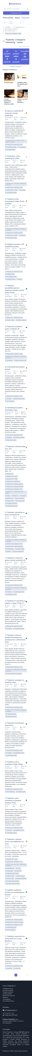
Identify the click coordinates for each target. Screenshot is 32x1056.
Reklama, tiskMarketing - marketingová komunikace (16, 184)
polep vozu (15, 495)
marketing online (20, 791)
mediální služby (10, 274)
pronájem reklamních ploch (12, 883)
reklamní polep (10, 500)
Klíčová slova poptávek (9, 995)
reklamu (19, 279)
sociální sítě (9, 360)
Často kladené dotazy (8, 1001)
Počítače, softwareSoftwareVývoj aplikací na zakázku (15, 141)
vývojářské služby (10, 149)
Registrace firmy (8, 988)
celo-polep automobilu (11, 506)
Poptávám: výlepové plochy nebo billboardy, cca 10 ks (14, 841)
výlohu (18, 868)
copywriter (9, 968)
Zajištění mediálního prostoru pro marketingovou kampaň (14, 892)
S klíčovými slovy (19, 27)
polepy (8, 495)
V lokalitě (7, 27)
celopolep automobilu (11, 503)
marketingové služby (11, 147)
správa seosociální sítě (20, 360)
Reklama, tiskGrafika (11, 476)
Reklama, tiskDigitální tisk (13, 481)
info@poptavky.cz (10, 1010)
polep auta (23, 495)
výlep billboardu (10, 868)
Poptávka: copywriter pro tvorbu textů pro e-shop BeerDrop (15, 938)
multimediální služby (11, 276)
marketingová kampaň (19, 398)
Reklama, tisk (9, 473)
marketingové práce (11, 440)
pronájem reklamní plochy (12, 881)
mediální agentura (10, 279)
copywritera (16, 968)
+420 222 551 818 (10, 1015)
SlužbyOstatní (10, 320)
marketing (22, 190)
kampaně (8, 398)
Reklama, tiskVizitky (11, 479)
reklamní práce (10, 549)
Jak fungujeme (7, 999)
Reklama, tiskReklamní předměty (14, 486)
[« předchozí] (4, 975)
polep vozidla (9, 498)
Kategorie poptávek (8, 992)
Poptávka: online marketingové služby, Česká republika (14, 201)
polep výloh (18, 871)
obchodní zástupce (21, 320)
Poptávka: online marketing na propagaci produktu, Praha (13, 800)
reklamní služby (19, 549)
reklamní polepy (19, 500)
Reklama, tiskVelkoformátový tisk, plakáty (14, 492)
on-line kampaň (10, 401)
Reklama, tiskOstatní (11, 190)
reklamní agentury (10, 930)
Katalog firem (25, 18)
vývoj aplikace (22, 147)
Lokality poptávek (7, 994)
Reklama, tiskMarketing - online (14, 144)
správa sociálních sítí (17, 551)
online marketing (10, 791)
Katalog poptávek (11, 22)
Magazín (17, 18)
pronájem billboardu (20, 878)
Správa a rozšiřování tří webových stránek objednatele (14, 113)
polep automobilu (19, 498)
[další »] (27, 975)
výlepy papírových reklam (12, 873)
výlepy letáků (9, 871)
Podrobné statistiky (16, 66)
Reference (5, 997)
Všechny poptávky (8, 18)
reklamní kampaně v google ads (14, 673)
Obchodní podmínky (8, 990)
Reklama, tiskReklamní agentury (14, 484)
